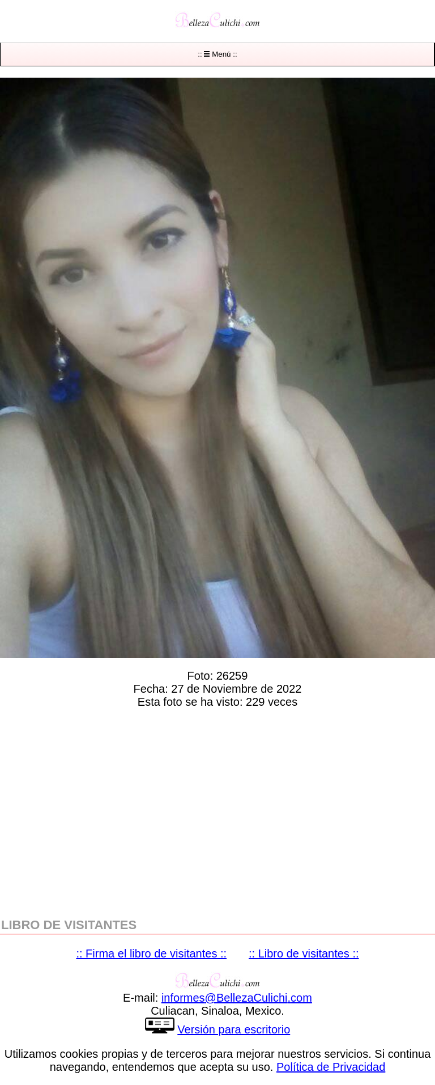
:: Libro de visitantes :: (304, 953)
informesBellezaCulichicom (236, 997)
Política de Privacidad (330, 1067)
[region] (217, 810)
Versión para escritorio (233, 1029)
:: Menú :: (217, 54)
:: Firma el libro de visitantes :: (151, 953)
